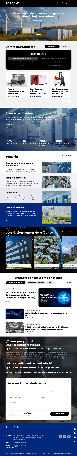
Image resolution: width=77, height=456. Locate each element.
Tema (50, 283)
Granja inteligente (15, 218)
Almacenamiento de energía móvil (23, 59)
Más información (13, 96)
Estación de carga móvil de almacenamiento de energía (38, 91)
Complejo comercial (16, 178)
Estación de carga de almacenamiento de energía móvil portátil (60, 91)
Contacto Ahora (59, 414)
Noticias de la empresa (15, 283)
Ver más (10, 129)
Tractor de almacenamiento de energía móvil (16, 91)
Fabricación (12, 196)
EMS (23, 65)
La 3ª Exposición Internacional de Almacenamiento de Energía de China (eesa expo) (21, 295)
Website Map (56, 453)
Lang (65, 3)
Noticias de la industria (36, 283)
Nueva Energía (52, 46)
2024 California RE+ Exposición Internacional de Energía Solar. (46, 314)
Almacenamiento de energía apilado (22, 62)
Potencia (66, 46)
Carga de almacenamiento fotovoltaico (19, 164)
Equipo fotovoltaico (54, 65)
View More (66, 155)
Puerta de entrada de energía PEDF (54, 62)
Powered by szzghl (66, 453)
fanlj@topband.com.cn (20, 446)
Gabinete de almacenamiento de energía (54, 59)
